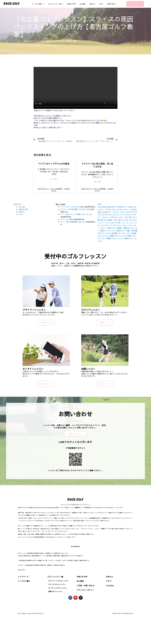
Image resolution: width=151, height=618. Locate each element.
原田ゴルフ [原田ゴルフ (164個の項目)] (121, 230)
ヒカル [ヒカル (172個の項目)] (112, 222)
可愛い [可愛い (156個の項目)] (128, 230)
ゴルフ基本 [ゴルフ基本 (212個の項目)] (107, 220)
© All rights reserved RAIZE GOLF (31, 613)
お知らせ (92, 4)
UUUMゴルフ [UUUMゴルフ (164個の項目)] (122, 207)
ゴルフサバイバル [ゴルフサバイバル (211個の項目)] (105, 214)
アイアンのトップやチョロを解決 (53, 163)
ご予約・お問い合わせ (85, 585)
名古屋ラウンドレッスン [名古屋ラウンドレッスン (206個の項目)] (121, 233)
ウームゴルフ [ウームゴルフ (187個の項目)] (114, 212)
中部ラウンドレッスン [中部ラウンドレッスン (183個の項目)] (108, 230)
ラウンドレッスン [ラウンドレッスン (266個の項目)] (120, 225)
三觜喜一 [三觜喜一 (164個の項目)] (119, 228)
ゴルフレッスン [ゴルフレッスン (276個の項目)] (117, 217)
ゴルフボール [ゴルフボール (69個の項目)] (106, 217)
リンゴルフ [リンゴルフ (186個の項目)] (102, 228)
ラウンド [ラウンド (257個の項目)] (108, 225)
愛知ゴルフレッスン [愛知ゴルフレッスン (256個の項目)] (115, 238)
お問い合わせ (111, 4)
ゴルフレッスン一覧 (55, 4)
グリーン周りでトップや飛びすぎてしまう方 (76, 214)
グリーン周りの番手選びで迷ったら (72, 222)
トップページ (18, 41)
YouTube (21, 207)
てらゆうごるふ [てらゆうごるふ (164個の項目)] (111, 209)
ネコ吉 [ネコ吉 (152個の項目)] (125, 220)
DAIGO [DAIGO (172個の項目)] (103, 207)
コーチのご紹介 (38, 4)
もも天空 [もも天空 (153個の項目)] (104, 212)
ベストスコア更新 (66, 219)
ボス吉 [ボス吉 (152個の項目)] (117, 222)
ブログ (101, 4)
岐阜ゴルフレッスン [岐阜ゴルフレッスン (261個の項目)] (118, 235)
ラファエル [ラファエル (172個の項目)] (132, 225)
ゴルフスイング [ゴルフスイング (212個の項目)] (118, 214)
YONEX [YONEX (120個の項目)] (130, 207)
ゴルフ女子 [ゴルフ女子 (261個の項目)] (117, 220)
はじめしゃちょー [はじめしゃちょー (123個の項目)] (123, 209)
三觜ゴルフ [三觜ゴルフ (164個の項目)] (111, 228)
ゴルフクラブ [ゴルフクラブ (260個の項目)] (131, 212)
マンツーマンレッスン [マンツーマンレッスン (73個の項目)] (128, 223)
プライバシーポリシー (85, 590)
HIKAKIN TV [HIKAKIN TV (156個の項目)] (111, 207)
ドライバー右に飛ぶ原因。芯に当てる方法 (97, 165)
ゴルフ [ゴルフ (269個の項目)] (123, 212)
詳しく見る (54, 179)
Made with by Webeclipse (123, 613)
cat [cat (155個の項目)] (99, 207)
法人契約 (82, 4)
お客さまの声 (71, 4)
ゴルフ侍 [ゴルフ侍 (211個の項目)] (127, 217)
